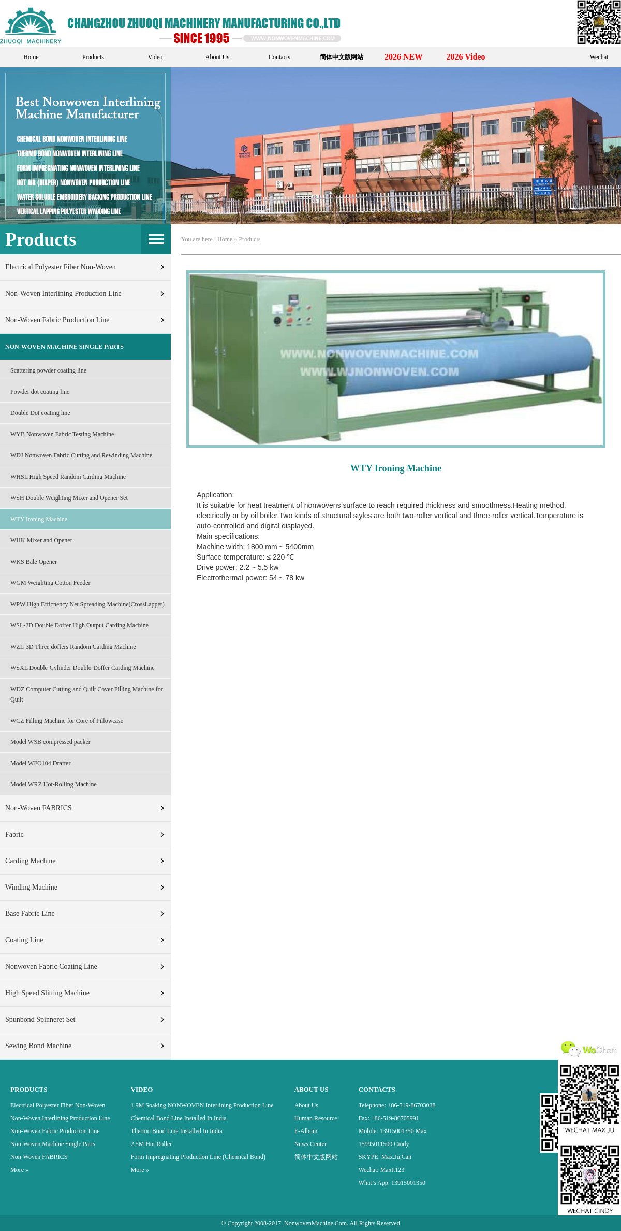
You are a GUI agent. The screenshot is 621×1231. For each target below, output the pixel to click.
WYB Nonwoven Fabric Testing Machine (62, 434)
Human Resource (315, 1118)
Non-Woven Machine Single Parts (64, 346)
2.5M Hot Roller (151, 1144)
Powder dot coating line (39, 391)
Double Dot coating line (40, 413)
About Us (217, 57)
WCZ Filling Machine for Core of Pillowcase (66, 720)
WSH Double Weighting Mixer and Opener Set (69, 498)
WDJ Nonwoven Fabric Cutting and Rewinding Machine (81, 455)
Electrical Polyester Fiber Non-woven (60, 267)
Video (155, 57)
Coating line (24, 940)
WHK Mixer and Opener (41, 540)
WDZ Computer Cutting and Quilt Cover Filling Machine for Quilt (86, 694)
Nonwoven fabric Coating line (51, 966)
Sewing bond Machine (38, 1046)
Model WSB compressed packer (50, 742)
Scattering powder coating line (48, 370)
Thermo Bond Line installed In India (177, 1131)
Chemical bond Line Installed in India (179, 1118)
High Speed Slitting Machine (47, 993)
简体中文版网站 (316, 1157)
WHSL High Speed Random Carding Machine (68, 476)
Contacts (279, 57)
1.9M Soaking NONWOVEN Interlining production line (202, 1105)
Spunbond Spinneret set (40, 1019)
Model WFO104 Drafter (40, 763)
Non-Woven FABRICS (38, 808)
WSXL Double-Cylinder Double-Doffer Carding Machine (82, 667)
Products (93, 57)
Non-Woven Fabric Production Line (57, 320)
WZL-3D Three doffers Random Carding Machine (73, 646)
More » (19, 1169)
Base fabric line (30, 914)
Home (30, 57)
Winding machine (31, 887)
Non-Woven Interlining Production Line (63, 293)
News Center (310, 1144)
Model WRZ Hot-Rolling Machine (53, 784)
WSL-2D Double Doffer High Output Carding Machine (79, 625)
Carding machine (30, 861)
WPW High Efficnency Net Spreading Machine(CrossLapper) (87, 604)
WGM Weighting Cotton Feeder (50, 582)
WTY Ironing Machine (38, 519)
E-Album (306, 1131)
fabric (14, 834)
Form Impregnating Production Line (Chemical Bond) (198, 1157)
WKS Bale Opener (33, 561)
